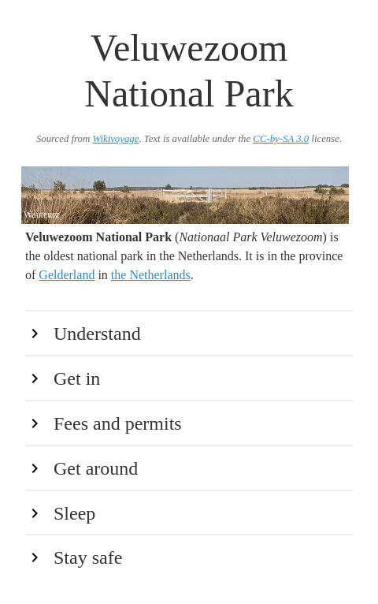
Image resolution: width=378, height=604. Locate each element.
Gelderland (66, 274)
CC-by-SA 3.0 (281, 138)
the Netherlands (151, 274)
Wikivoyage (115, 138)
